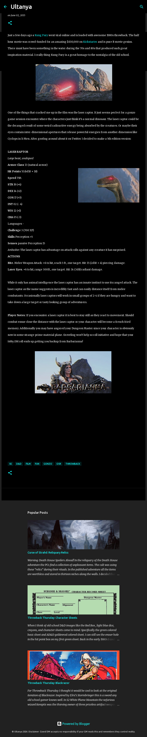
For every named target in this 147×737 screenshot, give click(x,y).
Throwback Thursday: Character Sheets (52, 617)
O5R (58, 464)
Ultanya (21, 6)
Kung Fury (41, 35)
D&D (18, 464)
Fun (37, 464)
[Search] (37, 6)
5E (10, 464)
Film (28, 464)
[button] (10, 23)
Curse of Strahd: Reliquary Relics (48, 552)
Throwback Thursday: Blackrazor (48, 682)
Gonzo (48, 464)
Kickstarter (90, 41)
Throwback (72, 464)
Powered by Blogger (73, 723)
